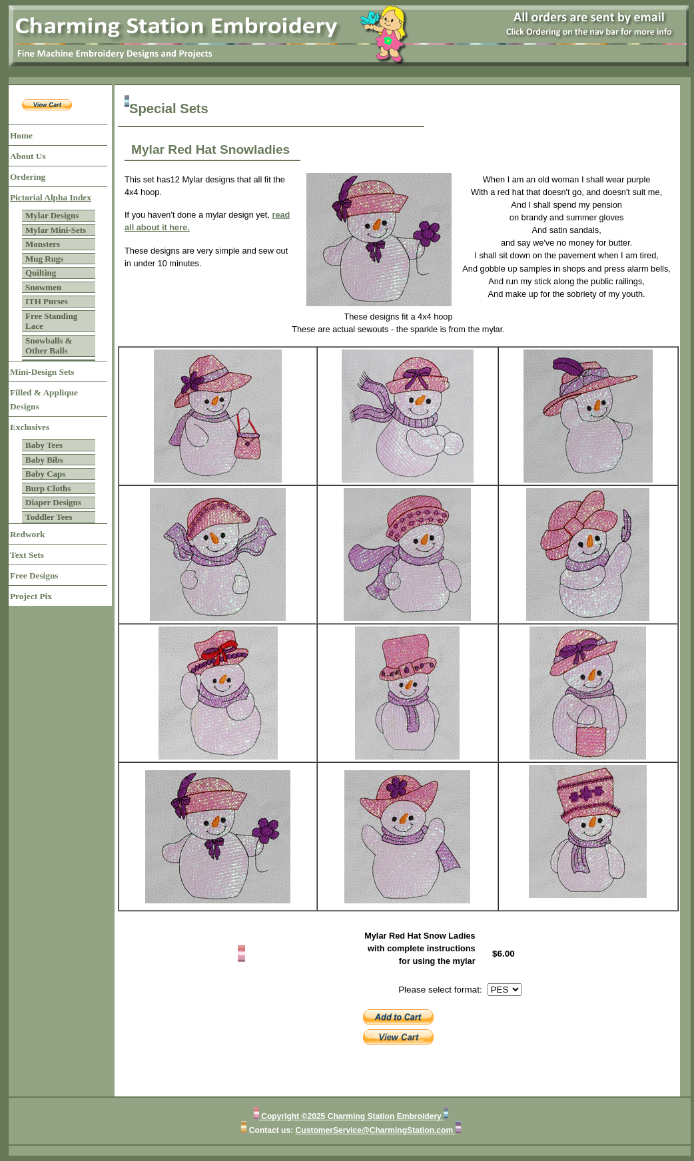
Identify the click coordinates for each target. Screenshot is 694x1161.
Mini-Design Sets (42, 372)
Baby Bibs (44, 460)
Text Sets (27, 555)
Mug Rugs (44, 259)
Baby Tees (44, 445)
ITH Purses (46, 301)
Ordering (27, 177)
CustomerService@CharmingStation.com (376, 1130)
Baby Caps (45, 474)
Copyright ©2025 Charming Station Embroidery (351, 1116)
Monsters (42, 244)
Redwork (27, 534)
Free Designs (34, 575)
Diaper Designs (53, 502)
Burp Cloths (48, 488)
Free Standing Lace (51, 321)
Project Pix (31, 596)
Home (21, 135)
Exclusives (29, 427)
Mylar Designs (52, 215)
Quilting (40, 273)
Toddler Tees (48, 517)
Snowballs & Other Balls (48, 346)
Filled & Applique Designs (44, 399)
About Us (28, 156)
